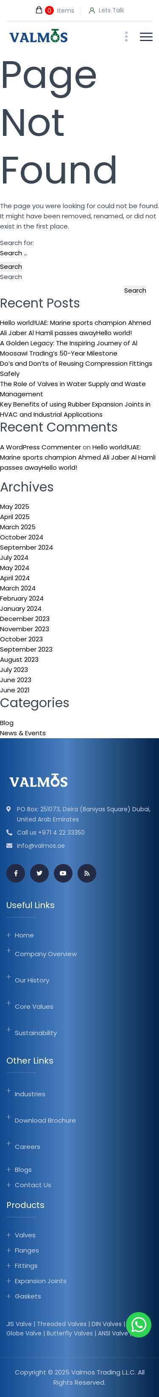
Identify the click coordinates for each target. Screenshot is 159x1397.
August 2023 (19, 659)
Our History (32, 980)
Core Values (34, 1006)
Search (11, 276)
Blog (7, 722)
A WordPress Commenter (40, 447)
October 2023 (21, 639)
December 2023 (25, 618)
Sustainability (36, 1032)
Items (54, 10)
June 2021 (15, 690)
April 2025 (15, 516)
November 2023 (24, 628)
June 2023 (15, 679)
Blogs (23, 1169)
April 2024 (15, 577)
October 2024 (21, 537)
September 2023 (26, 649)
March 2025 (18, 526)
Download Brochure (45, 1120)
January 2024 (21, 608)
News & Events (23, 732)
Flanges (27, 1250)
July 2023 (14, 669)
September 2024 (26, 547)
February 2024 (22, 598)
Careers (27, 1146)
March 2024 (18, 588)
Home (24, 935)
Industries (30, 1093)
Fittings (26, 1265)
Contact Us (33, 1184)
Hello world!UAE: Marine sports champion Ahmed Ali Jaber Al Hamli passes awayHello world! (78, 457)
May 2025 (14, 506)
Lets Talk (106, 11)
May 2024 (14, 567)
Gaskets (28, 1296)
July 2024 (14, 557)
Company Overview (46, 953)
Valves (25, 1234)
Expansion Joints (41, 1280)
